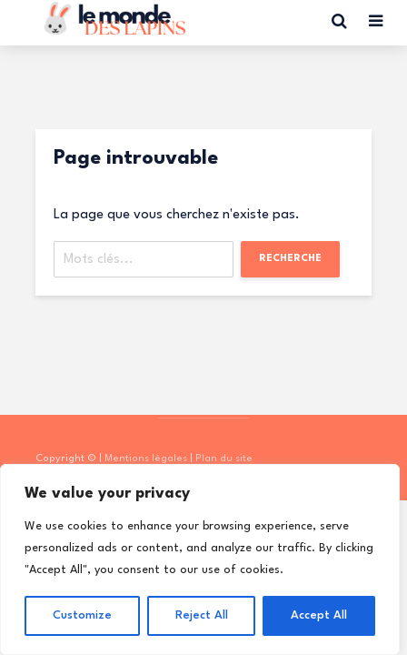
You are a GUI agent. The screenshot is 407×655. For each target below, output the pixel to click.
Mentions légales (145, 459)
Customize (82, 615)
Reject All (201, 615)
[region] (200, 559)
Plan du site (224, 459)
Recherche (290, 259)
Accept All (319, 615)
